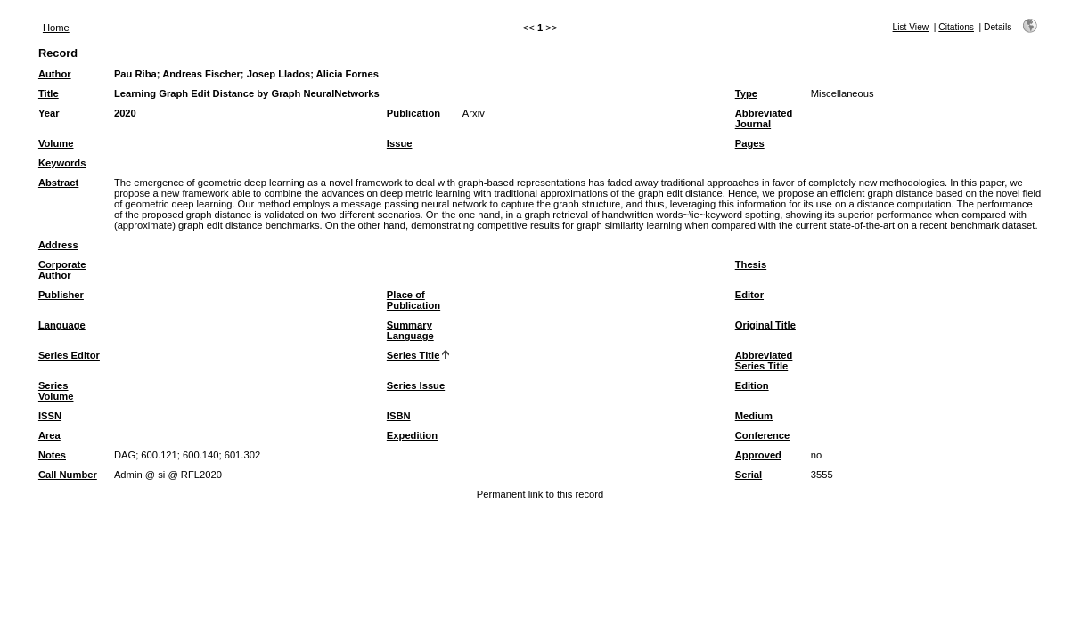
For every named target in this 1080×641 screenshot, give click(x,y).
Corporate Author (62, 269)
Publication (413, 113)
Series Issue (416, 385)
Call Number (67, 474)
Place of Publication (413, 300)
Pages (750, 143)
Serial (748, 474)
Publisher (61, 294)
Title (48, 93)
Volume (56, 143)
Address (58, 244)
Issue (400, 143)
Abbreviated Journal (764, 118)
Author (54, 74)
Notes (52, 455)
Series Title (413, 355)
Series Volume (56, 391)
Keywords (62, 163)
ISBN (399, 415)
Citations (956, 27)
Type (746, 93)
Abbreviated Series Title (764, 360)
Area (49, 435)
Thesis (750, 264)
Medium (754, 415)
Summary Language (410, 330)
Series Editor (69, 355)
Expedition (412, 435)
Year (49, 113)
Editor (749, 294)
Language (62, 325)
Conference (762, 435)
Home (56, 27)
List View (911, 27)
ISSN (49, 415)
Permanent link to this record (540, 494)
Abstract (58, 182)
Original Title (765, 325)
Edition (752, 385)
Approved (758, 455)
